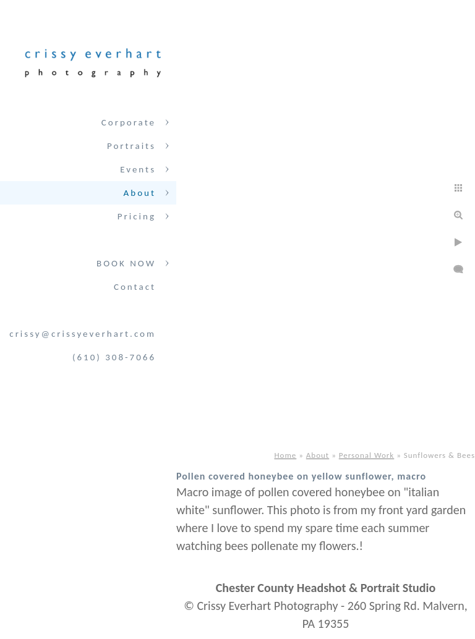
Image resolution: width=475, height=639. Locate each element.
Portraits (131, 145)
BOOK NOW (126, 263)
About (140, 192)
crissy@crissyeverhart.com (82, 333)
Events (138, 169)
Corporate (128, 122)
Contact (135, 286)
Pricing (137, 216)
